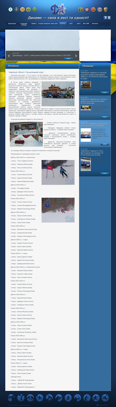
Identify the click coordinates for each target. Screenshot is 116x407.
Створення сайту (103, 405)
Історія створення (44, 23)
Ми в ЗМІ (86, 23)
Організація (12, 23)
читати (68, 58)
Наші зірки (54, 24)
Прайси (33, 23)
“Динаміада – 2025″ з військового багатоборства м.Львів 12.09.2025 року (41, 56)
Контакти (95, 23)
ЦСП (70, 24)
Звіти (78, 23)
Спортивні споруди (23, 24)
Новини (62, 23)
